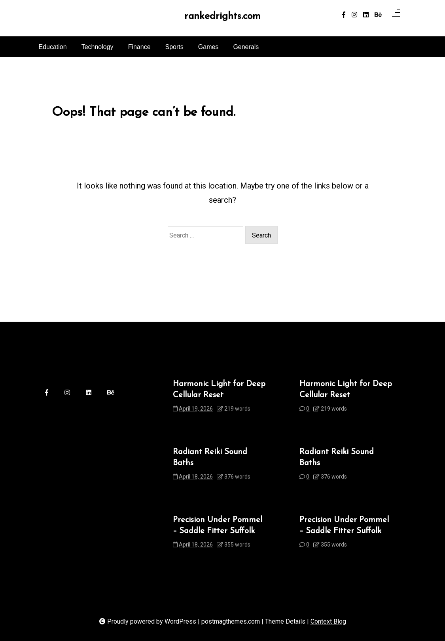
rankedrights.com (222, 16)
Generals (246, 46)
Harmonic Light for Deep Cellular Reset (219, 389)
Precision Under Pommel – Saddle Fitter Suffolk (217, 525)
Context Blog (328, 621)
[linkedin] (366, 15)
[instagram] (354, 15)
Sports (174, 46)
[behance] (378, 15)
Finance (139, 46)
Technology (97, 46)
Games (208, 46)
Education (53, 46)
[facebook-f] (344, 15)
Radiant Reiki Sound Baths (210, 457)
